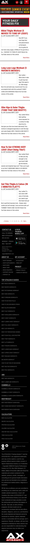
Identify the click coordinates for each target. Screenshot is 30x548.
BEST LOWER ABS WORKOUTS (10, 382)
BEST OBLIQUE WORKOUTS (9, 356)
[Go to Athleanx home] (4, 2)
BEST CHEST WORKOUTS (9, 318)
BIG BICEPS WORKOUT (8, 359)
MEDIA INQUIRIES (7, 270)
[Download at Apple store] (21, 238)
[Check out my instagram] (3, 448)
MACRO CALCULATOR (8, 421)
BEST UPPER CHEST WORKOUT (10, 352)
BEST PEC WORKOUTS (8, 370)
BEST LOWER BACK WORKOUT (10, 349)
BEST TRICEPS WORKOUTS (9, 345)
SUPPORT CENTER (8, 272)
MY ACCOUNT (20, 260)
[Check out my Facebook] (3, 445)
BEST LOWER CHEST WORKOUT (11, 321)
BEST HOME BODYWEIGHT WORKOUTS (13, 406)
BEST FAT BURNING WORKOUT (10, 290)
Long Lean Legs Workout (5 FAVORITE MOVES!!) (14, 69)
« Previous (6, 221)
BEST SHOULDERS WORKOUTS (10, 314)
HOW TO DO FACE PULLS (9, 300)
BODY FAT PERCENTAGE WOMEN (11, 332)
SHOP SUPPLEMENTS (9, 263)
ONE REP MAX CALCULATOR (9, 431)
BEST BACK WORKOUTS (8, 283)
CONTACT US (6, 274)
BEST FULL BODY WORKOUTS (10, 325)
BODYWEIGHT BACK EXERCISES (11, 409)
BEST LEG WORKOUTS (8, 328)
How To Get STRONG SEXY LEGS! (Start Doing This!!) (13, 148)
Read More (26, 57)
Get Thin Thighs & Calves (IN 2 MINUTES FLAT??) (14, 185)
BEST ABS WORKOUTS (8, 378)
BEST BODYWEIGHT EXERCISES (11, 402)
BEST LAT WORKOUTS (8, 342)
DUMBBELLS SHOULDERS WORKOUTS (12, 395)
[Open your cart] (16, 2)
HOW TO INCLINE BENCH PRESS (11, 304)
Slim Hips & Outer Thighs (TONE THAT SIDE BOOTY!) (13, 108)
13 (22, 221)
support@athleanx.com (8, 253)
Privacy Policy (20, 270)
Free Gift (19, 263)
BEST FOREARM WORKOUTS (10, 297)
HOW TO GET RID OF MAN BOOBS (11, 363)
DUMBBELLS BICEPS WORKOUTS (11, 388)
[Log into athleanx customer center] (21, 2)
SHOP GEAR (6, 265)
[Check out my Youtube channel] (7, 445)
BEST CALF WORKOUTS (8, 311)
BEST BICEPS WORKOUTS (9, 287)
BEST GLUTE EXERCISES (9, 307)
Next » (25, 221)
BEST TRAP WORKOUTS (8, 338)
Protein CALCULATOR (8, 424)
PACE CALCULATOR (7, 438)
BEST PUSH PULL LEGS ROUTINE (11, 335)
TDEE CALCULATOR (7, 435)
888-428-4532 (5, 238)
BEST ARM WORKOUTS (8, 294)
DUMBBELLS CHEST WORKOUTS (11, 392)
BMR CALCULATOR (7, 418)
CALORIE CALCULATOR (8, 428)
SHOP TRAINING (7, 260)
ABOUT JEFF (6, 267)
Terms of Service (21, 272)
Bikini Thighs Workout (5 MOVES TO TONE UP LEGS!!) (14, 32)
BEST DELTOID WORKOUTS (9, 366)
